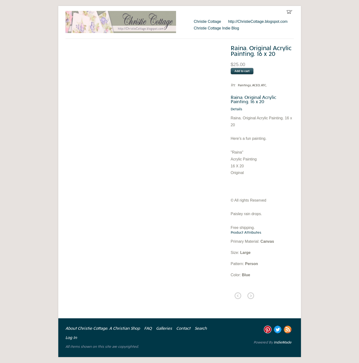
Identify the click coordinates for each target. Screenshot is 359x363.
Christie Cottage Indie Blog (216, 28)
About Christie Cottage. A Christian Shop (102, 329)
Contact (183, 329)
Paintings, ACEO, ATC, (252, 85)
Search (201, 329)
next (250, 295)
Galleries (164, 329)
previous (238, 295)
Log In (71, 338)
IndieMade (282, 342)
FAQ (148, 329)
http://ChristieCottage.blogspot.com (258, 21)
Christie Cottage (207, 21)
